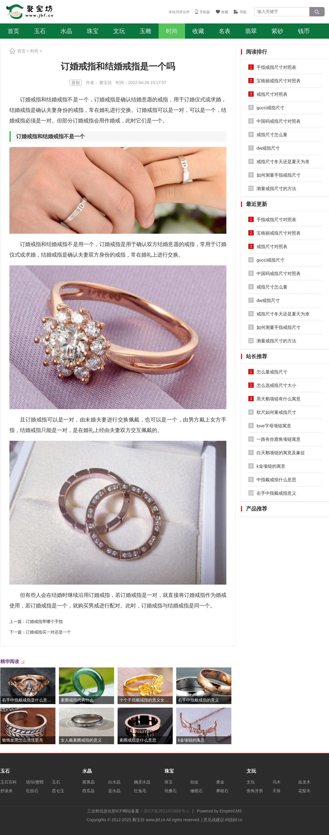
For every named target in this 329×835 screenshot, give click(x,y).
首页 (13, 31)
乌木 (276, 782)
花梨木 (304, 790)
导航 (243, 12)
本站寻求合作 (179, 12)
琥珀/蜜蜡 (35, 782)
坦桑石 (170, 790)
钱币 (304, 31)
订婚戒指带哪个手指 (44, 621)
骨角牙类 (255, 790)
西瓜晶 (88, 790)
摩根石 (222, 790)
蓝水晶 (114, 790)
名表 (224, 31)
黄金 (220, 782)
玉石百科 (8, 782)
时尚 (172, 31)
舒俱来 (6, 790)
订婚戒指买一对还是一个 (48, 632)
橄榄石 (196, 790)
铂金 (194, 782)
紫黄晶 (88, 782)
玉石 (40, 31)
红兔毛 (140, 790)
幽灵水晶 (142, 782)
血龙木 (304, 782)
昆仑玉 (58, 790)
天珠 (276, 790)
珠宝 (93, 31)
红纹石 (32, 790)
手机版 (204, 12)
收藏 (224, 12)
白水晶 (114, 782)
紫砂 (277, 31)
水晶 (66, 31)
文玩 (119, 31)
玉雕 (145, 31)
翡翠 (251, 31)
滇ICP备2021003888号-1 (166, 811)
